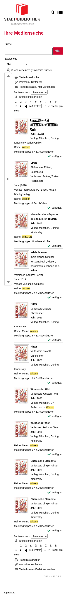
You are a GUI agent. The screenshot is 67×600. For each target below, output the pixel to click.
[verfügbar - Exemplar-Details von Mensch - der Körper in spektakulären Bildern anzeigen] (55, 246)
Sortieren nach (22, 92)
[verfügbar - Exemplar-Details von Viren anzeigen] (55, 208)
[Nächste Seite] (21, 106)
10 (15, 106)
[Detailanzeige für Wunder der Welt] (40, 389)
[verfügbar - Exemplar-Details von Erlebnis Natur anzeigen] (55, 297)
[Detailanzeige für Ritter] (34, 304)
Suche (8, 44)
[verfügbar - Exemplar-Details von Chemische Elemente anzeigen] (55, 492)
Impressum (9, 592)
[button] (58, 51)
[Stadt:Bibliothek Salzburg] (22, 14)
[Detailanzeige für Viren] (34, 162)
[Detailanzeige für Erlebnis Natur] (39, 252)
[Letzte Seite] (26, 106)
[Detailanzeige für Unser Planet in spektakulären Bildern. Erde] (44, 125)
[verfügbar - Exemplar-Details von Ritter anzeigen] (55, 340)
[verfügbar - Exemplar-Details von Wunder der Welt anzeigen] (55, 416)
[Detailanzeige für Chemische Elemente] (43, 460)
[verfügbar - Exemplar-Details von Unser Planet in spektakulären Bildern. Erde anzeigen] (55, 156)
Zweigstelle (11, 58)
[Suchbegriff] (29, 51)
